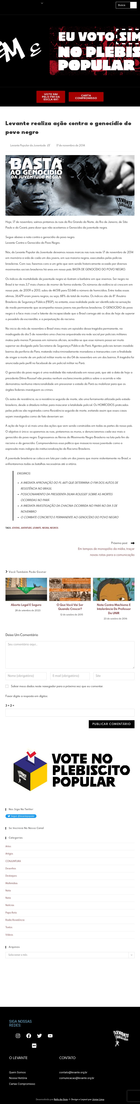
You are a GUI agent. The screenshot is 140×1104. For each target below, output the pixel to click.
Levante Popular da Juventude (28, 145)
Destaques (11, 876)
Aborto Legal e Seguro (26, 605)
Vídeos (9, 935)
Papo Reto (11, 913)
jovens (16, 528)
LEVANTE (37, 528)
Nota (8, 891)
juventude (26, 528)
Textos (8, 927)
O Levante (36, 3)
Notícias (9, 905)
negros (54, 528)
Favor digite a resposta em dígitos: (26, 696)
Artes (8, 846)
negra (45, 528)
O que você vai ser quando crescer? (70, 607)
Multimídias (11, 883)
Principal (5, 3)
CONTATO (67, 1028)
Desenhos (10, 868)
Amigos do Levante (11, 10)
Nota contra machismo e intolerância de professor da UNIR (114, 609)
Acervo (26, 10)
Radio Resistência (14, 920)
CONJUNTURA (13, 861)
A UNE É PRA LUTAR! (42, 10)
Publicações (18, 3)
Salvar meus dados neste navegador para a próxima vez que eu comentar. (57, 686)
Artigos (9, 854)
